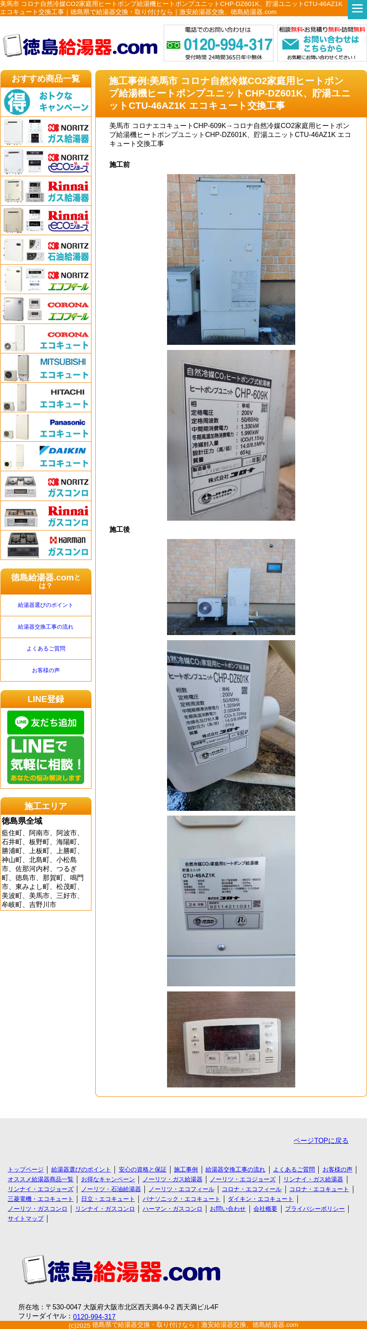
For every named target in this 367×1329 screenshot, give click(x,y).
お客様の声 (46, 670)
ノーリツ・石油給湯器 (111, 1189)
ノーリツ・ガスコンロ (38, 1208)
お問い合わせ (228, 1208)
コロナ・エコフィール (252, 1189)
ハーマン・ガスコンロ (173, 1208)
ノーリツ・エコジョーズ (243, 1179)
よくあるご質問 (45, 648)
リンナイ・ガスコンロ (105, 1208)
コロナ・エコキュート (319, 1189)
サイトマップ (26, 1218)
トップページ (26, 1169)
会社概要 (265, 1208)
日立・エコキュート (108, 1198)
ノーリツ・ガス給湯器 (173, 1179)
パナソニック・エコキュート (181, 1198)
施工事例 (186, 1169)
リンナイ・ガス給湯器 (313, 1179)
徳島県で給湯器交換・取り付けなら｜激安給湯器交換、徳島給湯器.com (195, 1324)
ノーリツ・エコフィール (181, 1189)
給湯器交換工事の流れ (45, 627)
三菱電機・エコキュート (40, 1198)
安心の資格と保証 (143, 1169)
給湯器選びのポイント (45, 605)
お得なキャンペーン (108, 1179)
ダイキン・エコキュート (261, 1198)
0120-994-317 (94, 1316)
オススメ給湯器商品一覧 (40, 1179)
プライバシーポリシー (315, 1208)
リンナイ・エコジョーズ (40, 1189)
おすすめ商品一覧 (46, 78)
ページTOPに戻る (321, 1140)
